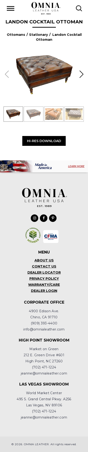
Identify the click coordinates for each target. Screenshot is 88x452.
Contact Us (44, 266)
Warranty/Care (44, 285)
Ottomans (16, 35)
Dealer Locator (44, 272)
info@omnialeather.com (44, 329)
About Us (44, 260)
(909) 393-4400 (44, 323)
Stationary (38, 35)
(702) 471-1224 (44, 367)
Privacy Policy (44, 278)
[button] (81, 74)
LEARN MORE (76, 166)
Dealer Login (44, 291)
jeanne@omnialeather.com (44, 373)
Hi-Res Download (44, 141)
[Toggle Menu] (10, 8)
